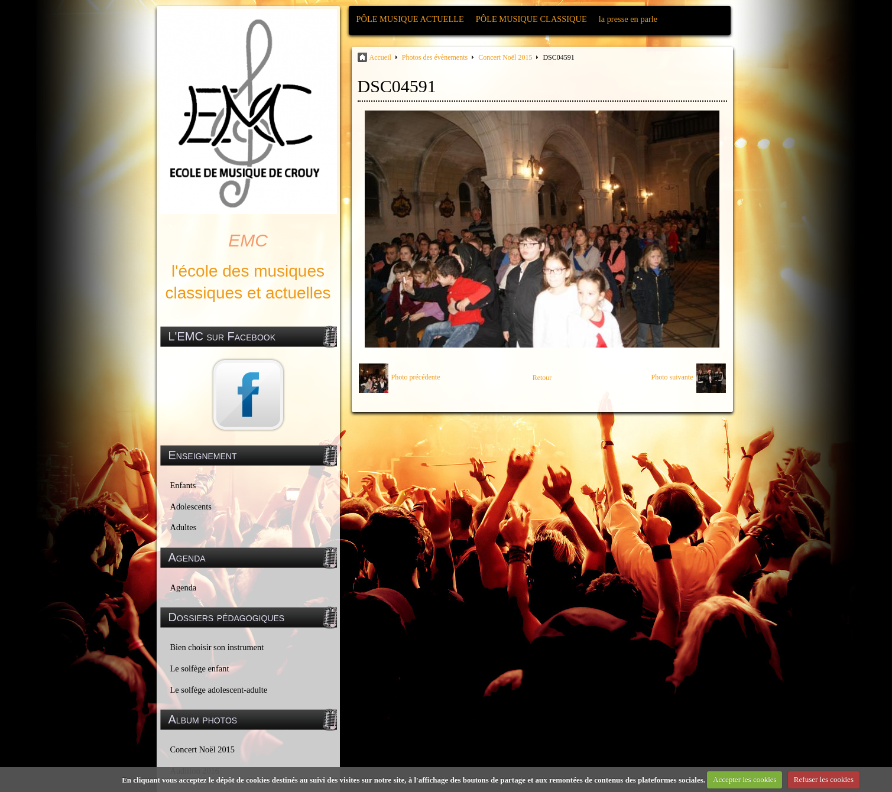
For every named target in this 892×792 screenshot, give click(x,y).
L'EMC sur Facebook (222, 336)
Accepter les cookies (745, 779)
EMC (248, 240)
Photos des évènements (435, 57)
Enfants (183, 485)
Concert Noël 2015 (202, 749)
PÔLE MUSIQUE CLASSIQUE (531, 19)
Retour (542, 378)
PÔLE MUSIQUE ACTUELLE (410, 19)
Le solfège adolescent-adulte (219, 689)
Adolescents (191, 506)
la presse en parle (628, 19)
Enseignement (202, 455)
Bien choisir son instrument (217, 647)
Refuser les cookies (824, 779)
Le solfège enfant (199, 668)
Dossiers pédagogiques (226, 617)
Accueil (380, 57)
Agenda (183, 587)
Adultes (183, 527)
